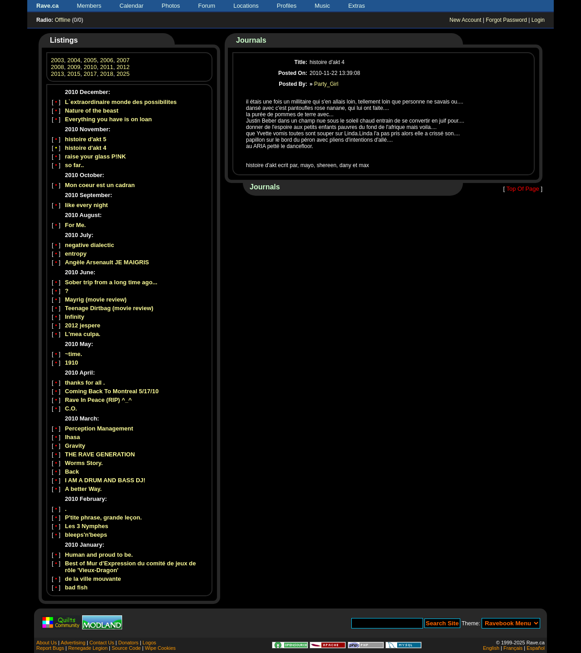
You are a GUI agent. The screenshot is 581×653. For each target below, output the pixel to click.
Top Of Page (522, 188)
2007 (123, 60)
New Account (465, 20)
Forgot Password (506, 20)
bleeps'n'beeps (86, 534)
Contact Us (101, 642)
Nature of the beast (91, 110)
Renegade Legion (88, 648)
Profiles (286, 5)
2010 (90, 67)
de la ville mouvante (93, 578)
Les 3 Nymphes (86, 526)
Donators (128, 642)
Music (322, 5)
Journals (251, 40)
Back (72, 471)
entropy (76, 253)
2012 (123, 67)
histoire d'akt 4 (85, 147)
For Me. (75, 225)
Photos (171, 5)
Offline (62, 20)
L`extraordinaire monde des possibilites (121, 102)
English (491, 648)
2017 (90, 73)
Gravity (75, 445)
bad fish (76, 587)
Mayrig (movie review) (96, 299)
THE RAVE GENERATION (100, 454)
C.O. (71, 408)
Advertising (73, 642)
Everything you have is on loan (108, 119)
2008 (57, 67)
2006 (106, 60)
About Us (46, 642)
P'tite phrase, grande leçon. (103, 517)
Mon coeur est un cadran (100, 185)
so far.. (74, 165)
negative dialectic (89, 245)
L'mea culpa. (82, 334)
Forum (207, 5)
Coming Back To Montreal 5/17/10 (111, 391)
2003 (57, 60)
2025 (123, 73)
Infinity (74, 316)
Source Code (126, 648)
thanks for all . (85, 382)
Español (536, 648)
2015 (73, 73)
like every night (86, 205)
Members (89, 5)
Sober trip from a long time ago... (111, 282)
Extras (356, 5)
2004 (73, 60)
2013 (57, 73)
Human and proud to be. (99, 554)
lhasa (72, 437)
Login (538, 20)
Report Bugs (50, 648)
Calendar (131, 5)
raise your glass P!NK (95, 156)
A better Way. (83, 488)
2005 (90, 60)
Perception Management (99, 428)
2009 (73, 67)
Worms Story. (84, 463)
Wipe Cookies (160, 648)
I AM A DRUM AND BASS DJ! (105, 480)
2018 (106, 73)
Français (512, 648)
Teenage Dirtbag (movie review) (109, 308)
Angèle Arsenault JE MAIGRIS (107, 262)
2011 (106, 67)
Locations (246, 5)
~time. (73, 354)
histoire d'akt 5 (85, 139)
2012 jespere (82, 325)
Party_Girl (326, 84)
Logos (149, 642)
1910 (71, 362)
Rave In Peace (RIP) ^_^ (98, 399)
